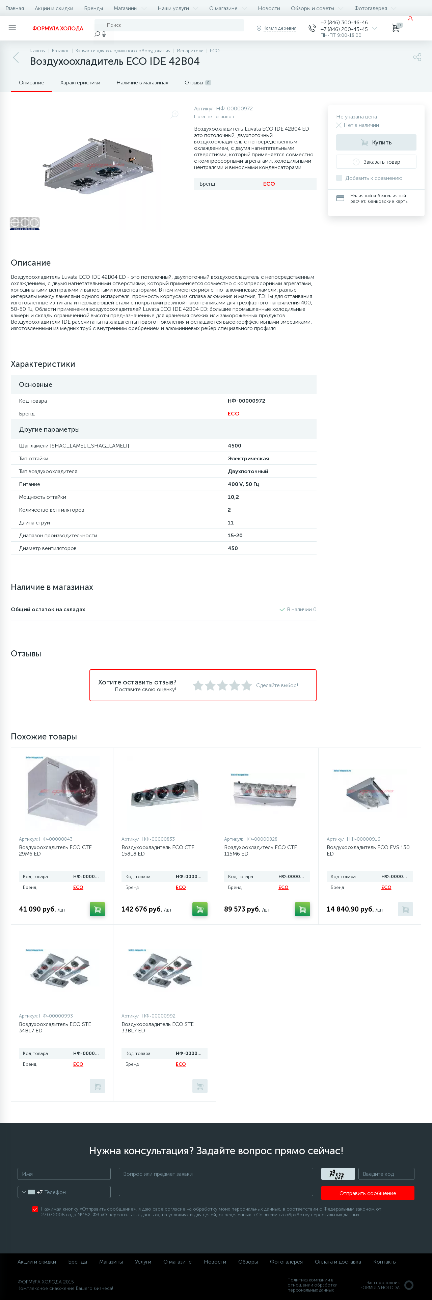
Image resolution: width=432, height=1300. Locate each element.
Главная (14, 8)
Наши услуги (178, 8)
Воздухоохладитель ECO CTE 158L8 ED (158, 850)
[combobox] (30, 1192)
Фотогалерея (375, 8)
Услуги (143, 1261)
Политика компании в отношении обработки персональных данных (313, 1285)
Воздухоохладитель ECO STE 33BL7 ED (158, 1027)
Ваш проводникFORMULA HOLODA (387, 1285)
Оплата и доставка (338, 1261)
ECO (269, 184)
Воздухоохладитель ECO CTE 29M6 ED (55, 850)
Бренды (93, 8)
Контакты (385, 1261)
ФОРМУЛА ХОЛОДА (57, 28)
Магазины (130, 8)
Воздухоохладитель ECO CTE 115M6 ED (260, 850)
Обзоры (248, 1261)
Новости (269, 8)
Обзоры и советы (317, 8)
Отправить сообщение (368, 1193)
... (408, 8)
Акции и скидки (54, 8)
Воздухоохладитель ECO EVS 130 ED (368, 850)
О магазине (228, 8)
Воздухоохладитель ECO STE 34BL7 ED (55, 1027)
